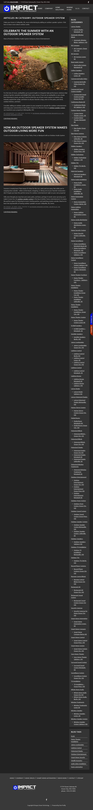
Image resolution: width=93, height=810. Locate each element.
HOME (12, 778)
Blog (77, 8)
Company (49, 8)
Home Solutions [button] (59, 8)
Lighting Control (76, 748)
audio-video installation (78, 764)
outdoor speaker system (25, 199)
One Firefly (62, 805)
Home (40, 8)
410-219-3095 (14, 2)
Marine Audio (70, 8)
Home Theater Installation (75, 740)
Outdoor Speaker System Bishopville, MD (48, 113)
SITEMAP (80, 778)
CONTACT (72, 778)
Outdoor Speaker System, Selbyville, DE (45, 206)
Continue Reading (10, 118)
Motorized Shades (77, 751)
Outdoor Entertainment (78, 754)
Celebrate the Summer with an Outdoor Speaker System (28, 32)
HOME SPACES (30, 778)
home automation (77, 767)
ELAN (73, 736)
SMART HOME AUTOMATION (46, 778)
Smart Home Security (78, 757)
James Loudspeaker (77, 744)
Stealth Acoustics (76, 760)
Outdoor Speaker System (13, 114)
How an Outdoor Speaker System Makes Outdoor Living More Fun (35, 129)
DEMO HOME (62, 778)
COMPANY (19, 778)
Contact (85, 8)
